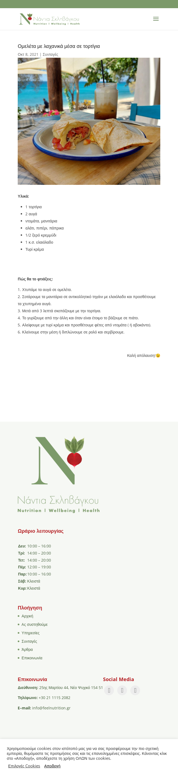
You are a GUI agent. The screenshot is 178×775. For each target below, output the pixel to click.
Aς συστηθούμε (35, 624)
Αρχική (27, 615)
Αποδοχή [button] (52, 765)
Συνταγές (50, 54)
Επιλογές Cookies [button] (24, 765)
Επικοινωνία (32, 657)
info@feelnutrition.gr (51, 707)
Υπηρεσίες (31, 632)
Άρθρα (27, 649)
